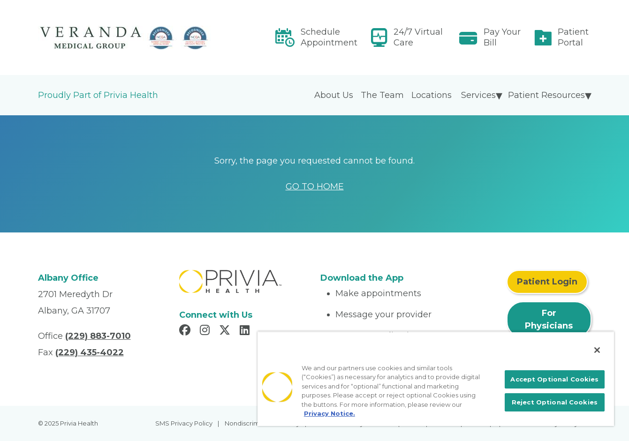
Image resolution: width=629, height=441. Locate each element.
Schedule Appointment (329, 37)
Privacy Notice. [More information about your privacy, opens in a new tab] (329, 413)
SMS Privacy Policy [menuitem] (183, 423)
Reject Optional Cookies (555, 402)
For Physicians (549, 319)
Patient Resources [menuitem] (546, 95)
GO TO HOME (315, 186)
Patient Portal (573, 37)
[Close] (597, 350)
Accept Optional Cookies (554, 379)
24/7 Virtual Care (418, 37)
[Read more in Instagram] (206, 331)
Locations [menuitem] (431, 95)
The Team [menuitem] (382, 95)
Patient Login (547, 282)
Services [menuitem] (478, 95)
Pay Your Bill (502, 37)
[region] (436, 378)
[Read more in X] (226, 331)
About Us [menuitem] (333, 95)
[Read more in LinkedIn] (246, 331)
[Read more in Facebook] (186, 331)
